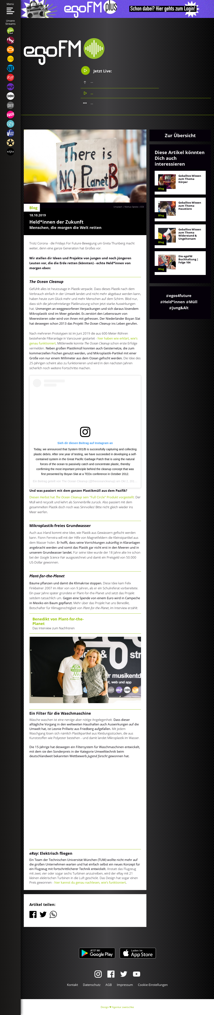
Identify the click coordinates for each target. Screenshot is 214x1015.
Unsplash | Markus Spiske (126, 206)
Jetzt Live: (96, 70)
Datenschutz (91, 985)
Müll (193, 301)
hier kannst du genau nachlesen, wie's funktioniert (90, 882)
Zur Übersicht (180, 135)
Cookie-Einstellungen (153, 985)
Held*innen (174, 301)
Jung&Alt (180, 307)
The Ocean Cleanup (75, 481)
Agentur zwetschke (123, 1007)
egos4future (180, 295)
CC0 (142, 206)
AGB (108, 985)
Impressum (125, 985)
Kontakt (72, 985)
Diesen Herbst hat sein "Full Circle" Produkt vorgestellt (81, 497)
